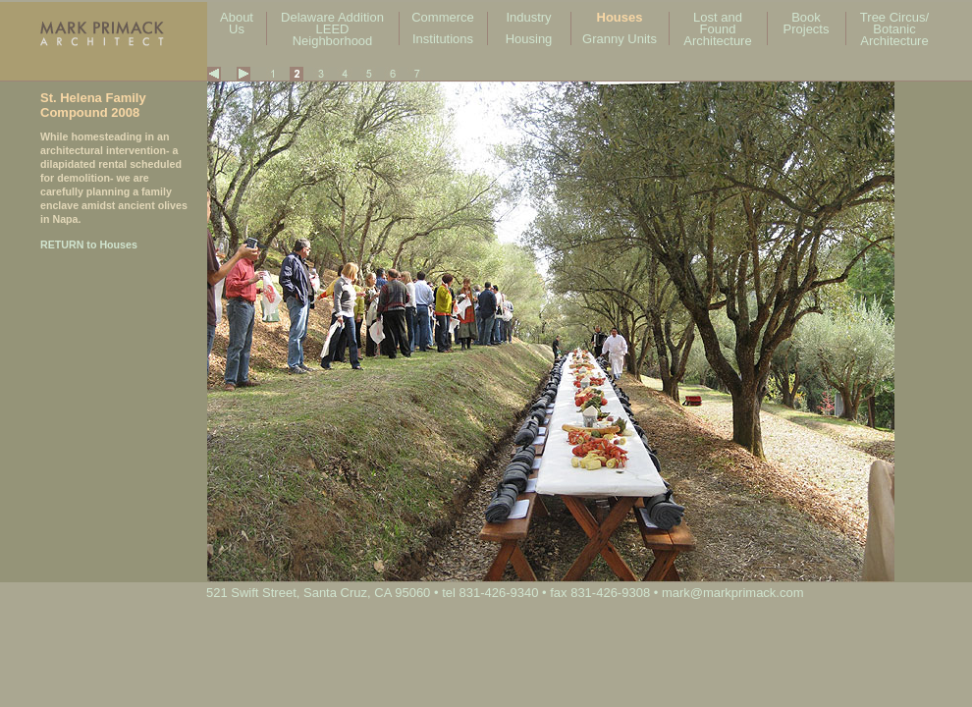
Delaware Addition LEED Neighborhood (332, 29)
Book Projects (806, 23)
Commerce (442, 17)
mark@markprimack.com (733, 592)
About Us (236, 23)
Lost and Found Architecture (717, 29)
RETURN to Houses (88, 244)
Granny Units (619, 38)
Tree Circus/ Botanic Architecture (894, 29)
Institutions (442, 38)
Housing (529, 38)
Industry (528, 17)
